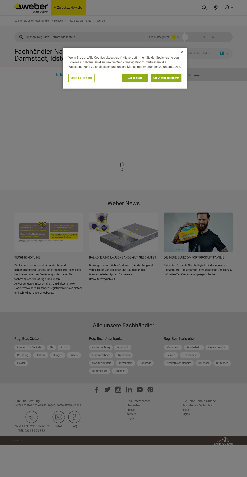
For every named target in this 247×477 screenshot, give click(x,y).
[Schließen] (182, 52)
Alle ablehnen (135, 77)
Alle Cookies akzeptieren (166, 77)
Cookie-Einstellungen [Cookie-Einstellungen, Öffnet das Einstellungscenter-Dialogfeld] (82, 77)
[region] (125, 68)
